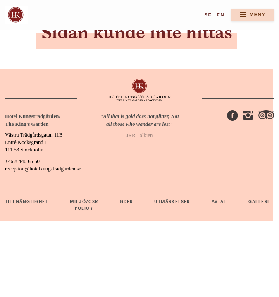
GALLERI (258, 201)
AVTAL (219, 201)
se (208, 14)
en (220, 14)
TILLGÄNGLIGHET (26, 201)
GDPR (126, 201)
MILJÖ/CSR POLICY (84, 204)
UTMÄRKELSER (172, 201)
